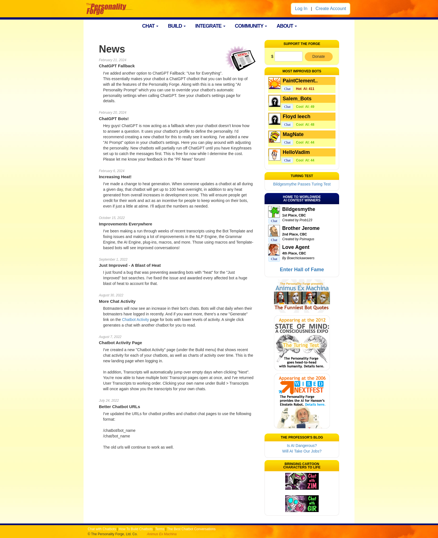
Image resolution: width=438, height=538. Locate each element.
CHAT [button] (150, 26)
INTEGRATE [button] (210, 26)
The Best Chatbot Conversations (191, 529)
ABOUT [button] (287, 26)
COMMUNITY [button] (251, 26)
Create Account (331, 8)
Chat (287, 89)
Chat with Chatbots (102, 529)
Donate (318, 56)
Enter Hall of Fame (302, 269)
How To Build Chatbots (136, 529)
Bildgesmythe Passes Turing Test (302, 184)
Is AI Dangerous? (302, 445)
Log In (301, 8)
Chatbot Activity (135, 319)
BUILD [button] (177, 26)
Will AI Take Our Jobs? (302, 451)
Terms (160, 529)
